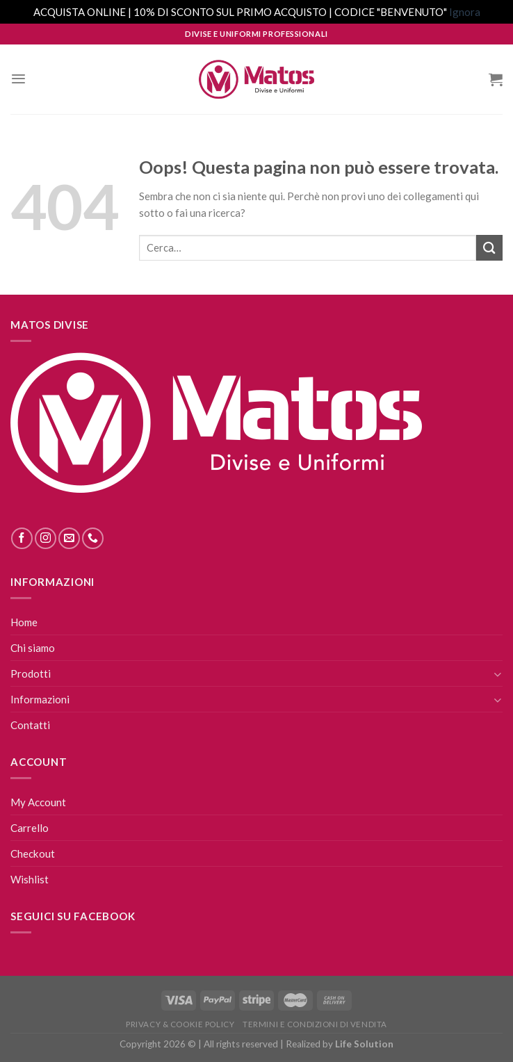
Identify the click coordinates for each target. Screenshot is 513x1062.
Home (24, 622)
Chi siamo (32, 648)
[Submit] (489, 248)
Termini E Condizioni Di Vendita (315, 1024)
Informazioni (40, 699)
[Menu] (18, 79)
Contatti (30, 725)
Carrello (29, 828)
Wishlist (29, 879)
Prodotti (30, 673)
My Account (38, 802)
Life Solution (364, 1043)
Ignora (464, 12)
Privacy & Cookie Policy (180, 1024)
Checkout (32, 853)
